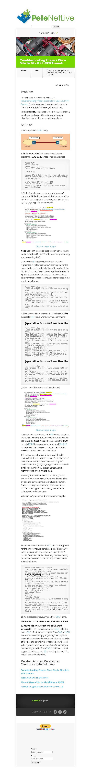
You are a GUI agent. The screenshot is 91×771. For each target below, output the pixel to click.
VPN (40, 131)
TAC (60, 632)
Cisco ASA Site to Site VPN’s (34, 678)
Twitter (65, 712)
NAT (33, 317)
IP (33, 262)
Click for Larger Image (45, 246)
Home (23, 71)
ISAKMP (63, 444)
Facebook (60, 712)
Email (33, 756)
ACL (50, 546)
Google (55, 712)
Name (33, 749)
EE (45, 651)
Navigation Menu (47, 33)
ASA (36, 71)
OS (28, 632)
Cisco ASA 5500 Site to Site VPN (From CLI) (42, 687)
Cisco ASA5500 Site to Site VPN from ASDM (42, 682)
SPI (51, 434)
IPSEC (31, 444)
